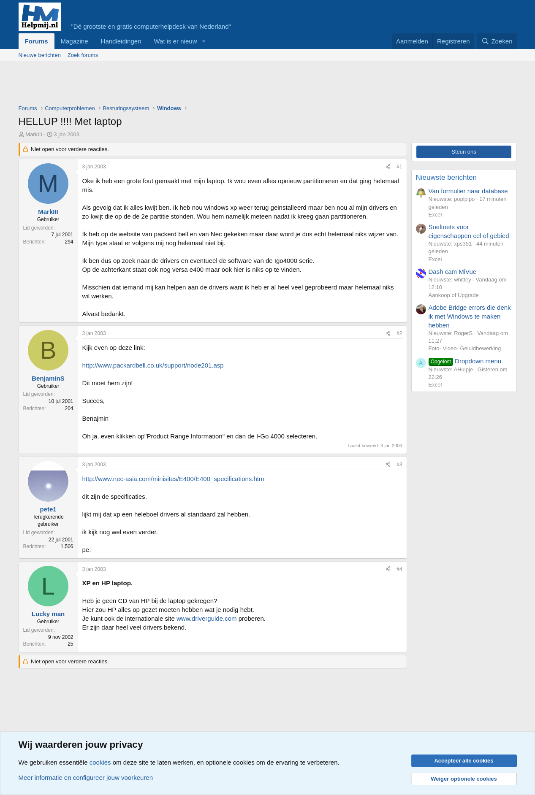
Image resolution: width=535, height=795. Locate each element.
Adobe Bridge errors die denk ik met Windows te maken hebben (470, 316)
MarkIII (33, 134)
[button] (203, 41)
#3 (399, 465)
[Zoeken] (497, 41)
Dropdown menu (465, 361)
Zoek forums (83, 55)
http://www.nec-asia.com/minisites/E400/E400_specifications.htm (173, 478)
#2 (399, 333)
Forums (36, 41)
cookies (100, 762)
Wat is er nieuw (175, 41)
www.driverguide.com (207, 618)
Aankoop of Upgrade (454, 295)
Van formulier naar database (468, 191)
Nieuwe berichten (40, 55)
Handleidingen (121, 41)
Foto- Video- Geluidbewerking (465, 348)
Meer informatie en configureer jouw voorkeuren (86, 777)
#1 (399, 167)
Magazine (74, 41)
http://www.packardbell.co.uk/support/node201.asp (153, 365)
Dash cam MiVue (453, 271)
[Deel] (388, 167)
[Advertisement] (172, 85)
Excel (435, 214)
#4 (399, 569)
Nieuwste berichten (446, 177)
